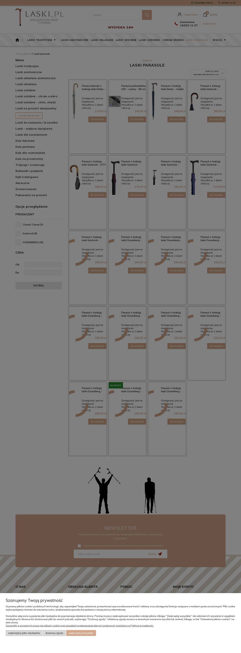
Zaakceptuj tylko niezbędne (24, 633)
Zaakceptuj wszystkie (81, 633)
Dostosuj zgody (54, 633)
